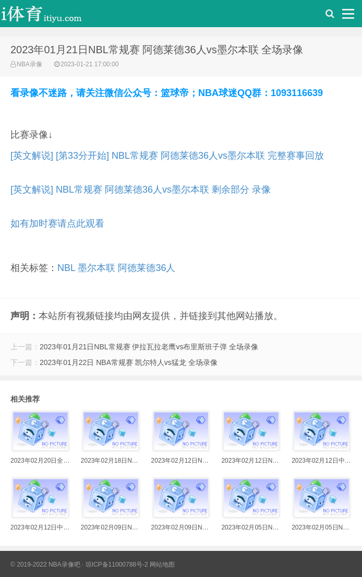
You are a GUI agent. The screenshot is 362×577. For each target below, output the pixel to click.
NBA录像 (29, 64)
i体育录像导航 (52, 16)
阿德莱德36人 (146, 268)
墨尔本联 (96, 268)
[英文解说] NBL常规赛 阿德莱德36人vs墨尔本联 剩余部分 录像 (140, 189)
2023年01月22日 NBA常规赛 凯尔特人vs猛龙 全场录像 (129, 362)
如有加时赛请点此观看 (57, 223)
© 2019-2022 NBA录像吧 (45, 564)
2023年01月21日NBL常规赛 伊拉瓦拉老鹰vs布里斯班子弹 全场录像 (149, 347)
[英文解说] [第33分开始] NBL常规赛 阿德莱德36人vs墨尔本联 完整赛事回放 (167, 155)
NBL (66, 268)
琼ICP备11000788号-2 (117, 564)
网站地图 (162, 564)
